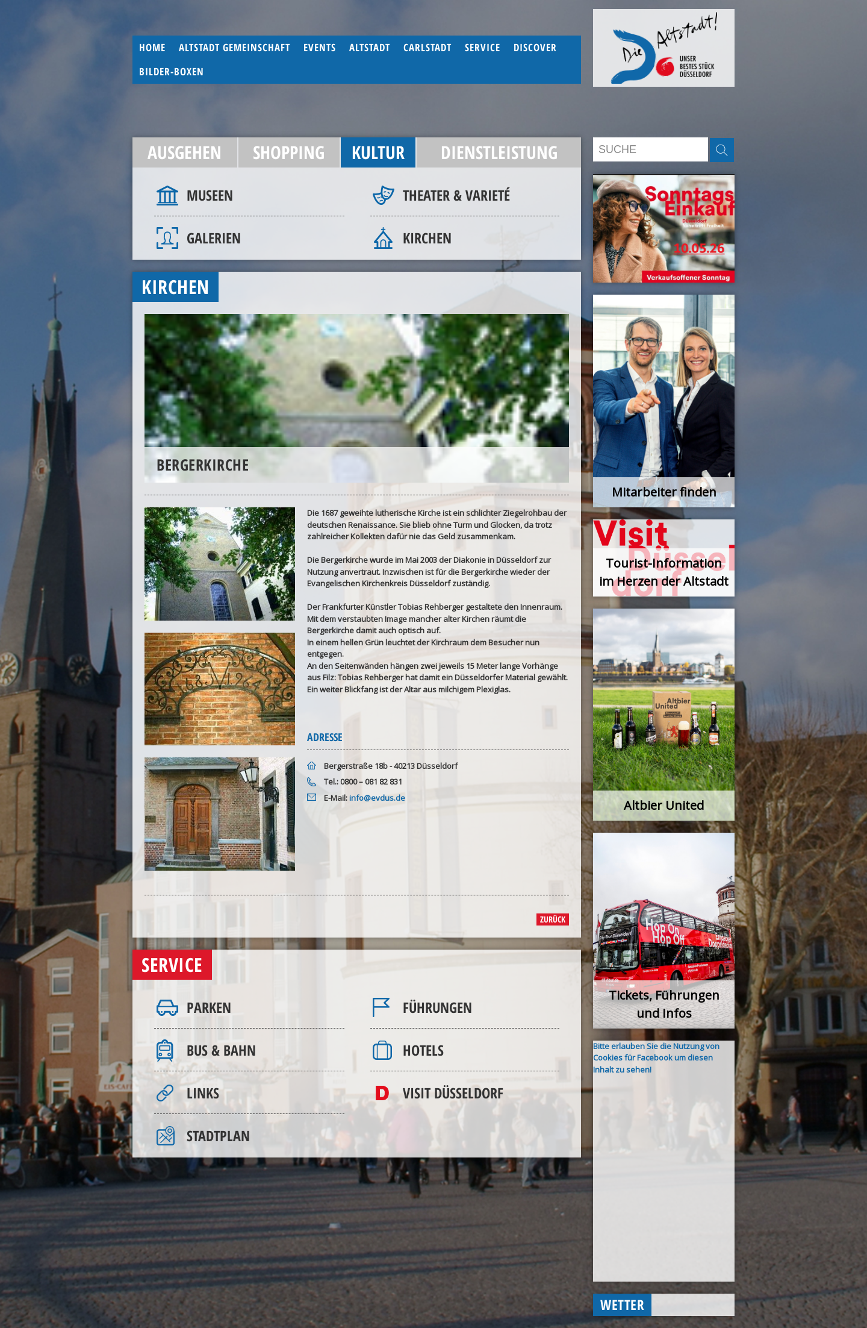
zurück (552, 919)
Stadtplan (218, 1135)
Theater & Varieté (456, 195)
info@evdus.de (377, 797)
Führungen (437, 1007)
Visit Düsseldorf (453, 1093)
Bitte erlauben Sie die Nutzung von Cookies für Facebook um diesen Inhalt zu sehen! (656, 1058)
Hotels (423, 1050)
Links (203, 1093)
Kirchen (427, 238)
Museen (210, 195)
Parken (209, 1007)
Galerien (214, 238)
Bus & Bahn (221, 1050)
